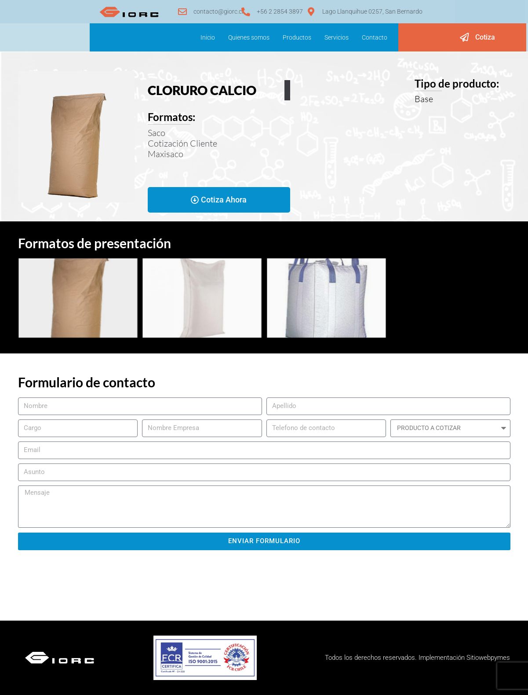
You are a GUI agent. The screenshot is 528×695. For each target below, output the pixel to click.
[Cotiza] (464, 37)
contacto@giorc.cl (218, 11)
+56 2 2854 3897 (280, 11)
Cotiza (485, 37)
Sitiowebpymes (488, 658)
